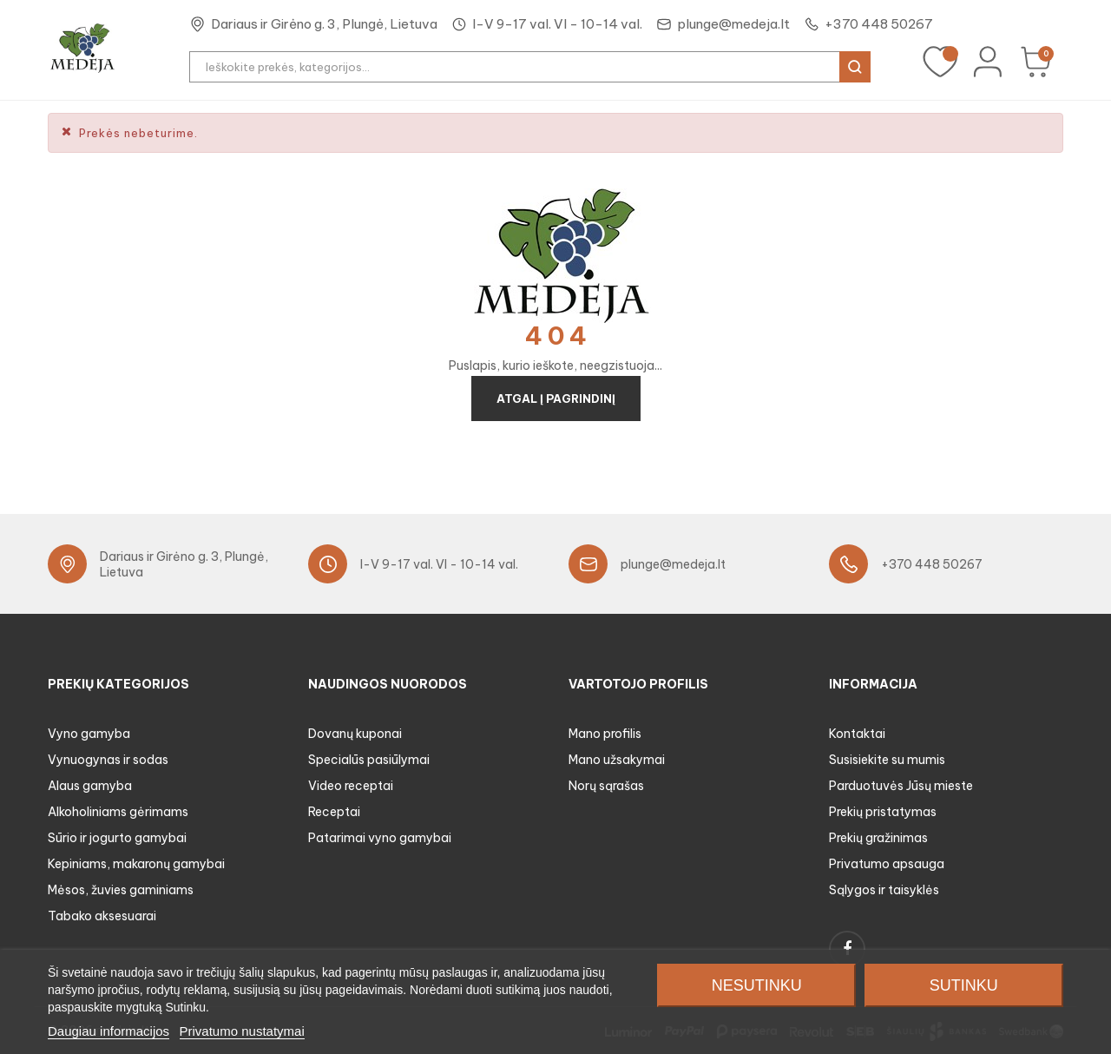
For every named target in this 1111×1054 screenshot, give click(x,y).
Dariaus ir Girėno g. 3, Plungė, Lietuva (324, 24)
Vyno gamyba (89, 733)
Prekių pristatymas (883, 812)
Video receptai (350, 786)
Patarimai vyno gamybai (379, 838)
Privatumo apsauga (886, 864)
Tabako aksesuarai (102, 916)
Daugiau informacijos (108, 1031)
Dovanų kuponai (355, 733)
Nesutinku (757, 985)
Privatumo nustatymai (242, 1031)
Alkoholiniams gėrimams (118, 812)
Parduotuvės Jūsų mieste (901, 786)
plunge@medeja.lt (733, 24)
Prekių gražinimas (878, 838)
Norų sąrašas (606, 786)
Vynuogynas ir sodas (108, 759)
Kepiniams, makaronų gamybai (136, 864)
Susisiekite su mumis (887, 759)
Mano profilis (605, 733)
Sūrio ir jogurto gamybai (117, 838)
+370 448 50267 (879, 24)
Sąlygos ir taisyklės (884, 890)
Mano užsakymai (617, 759)
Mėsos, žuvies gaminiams (121, 890)
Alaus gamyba (90, 786)
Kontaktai (857, 733)
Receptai (334, 812)
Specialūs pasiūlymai (369, 759)
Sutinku (964, 985)
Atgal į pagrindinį (555, 398)
